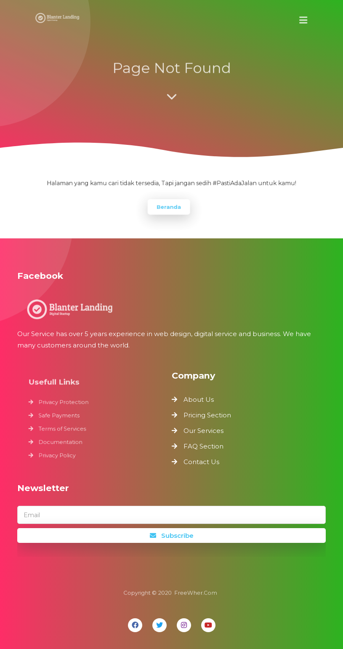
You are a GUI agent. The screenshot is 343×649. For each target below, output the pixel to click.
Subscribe (172, 535)
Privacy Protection (65, 403)
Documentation (62, 441)
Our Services (203, 431)
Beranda (169, 206)
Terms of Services (63, 428)
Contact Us (201, 462)
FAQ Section (203, 446)
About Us (198, 399)
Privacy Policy (58, 454)
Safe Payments (60, 416)
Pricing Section (207, 415)
